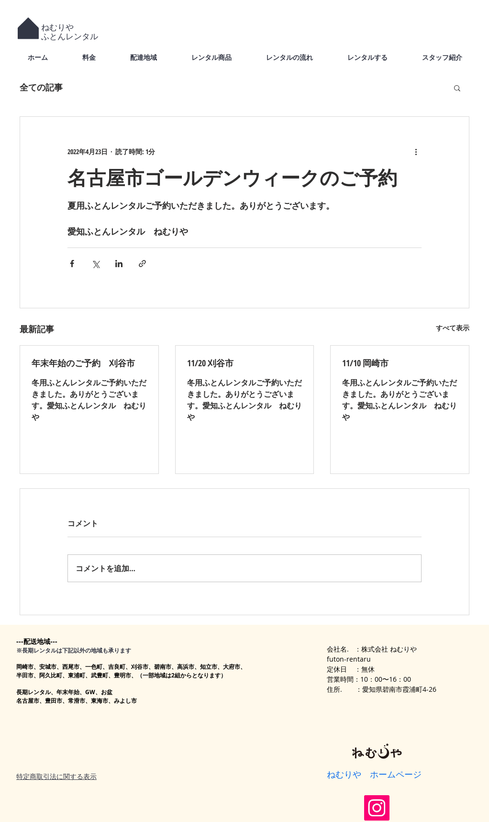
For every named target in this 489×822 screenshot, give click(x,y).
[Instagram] (376, 808)
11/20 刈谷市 (210, 363)
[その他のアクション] (416, 151)
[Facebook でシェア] (72, 263)
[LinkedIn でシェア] (118, 263)
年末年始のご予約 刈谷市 (83, 363)
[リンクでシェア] (142, 263)
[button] (457, 87)
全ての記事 (41, 87)
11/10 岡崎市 (365, 363)
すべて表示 (452, 327)
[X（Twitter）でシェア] (95, 263)
